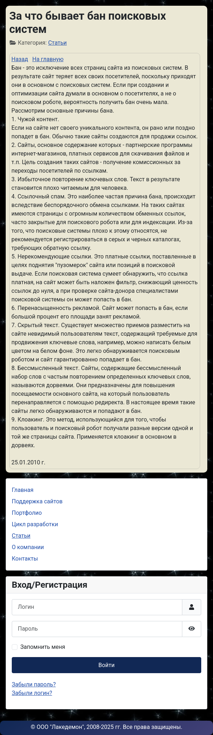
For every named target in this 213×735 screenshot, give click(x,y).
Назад (19, 59)
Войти (106, 665)
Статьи (57, 42)
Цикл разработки (35, 524)
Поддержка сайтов (37, 501)
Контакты (25, 558)
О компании (28, 547)
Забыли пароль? (34, 684)
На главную (48, 59)
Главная (23, 490)
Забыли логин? (32, 693)
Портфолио (27, 512)
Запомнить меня (42, 646)
